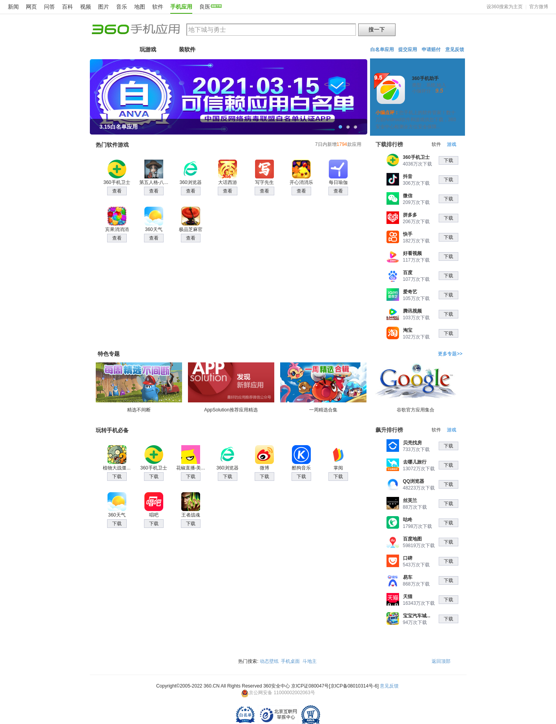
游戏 (451, 144)
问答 (49, 7)
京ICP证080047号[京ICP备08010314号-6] (335, 686)
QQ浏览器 (414, 481)
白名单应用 (382, 49)
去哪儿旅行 (415, 462)
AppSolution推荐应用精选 (231, 387)
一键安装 (429, 102)
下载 (448, 160)
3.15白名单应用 (119, 127)
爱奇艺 (410, 292)
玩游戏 (148, 49)
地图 (139, 7)
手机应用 (181, 7)
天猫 (407, 596)
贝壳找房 (412, 443)
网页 (31, 7)
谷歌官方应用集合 (415, 387)
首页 (108, 49)
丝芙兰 (410, 500)
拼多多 (410, 215)
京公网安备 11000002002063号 (278, 692)
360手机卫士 (416, 157)
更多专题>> (450, 354)
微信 (407, 195)
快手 (407, 234)
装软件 (187, 49)
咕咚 (407, 519)
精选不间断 (139, 387)
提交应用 (407, 49)
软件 (157, 7)
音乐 (121, 7)
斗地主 (310, 661)
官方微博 (538, 6)
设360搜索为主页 (505, 6)
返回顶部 (441, 661)
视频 (85, 7)
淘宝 (407, 330)
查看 (117, 191)
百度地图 (412, 539)
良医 (204, 7)
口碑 (407, 558)
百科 (67, 7)
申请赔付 (431, 49)
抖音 (407, 176)
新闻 (13, 7)
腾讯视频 (412, 311)
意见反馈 (454, 49)
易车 (407, 577)
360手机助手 (425, 78)
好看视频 (412, 253)
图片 (103, 7)
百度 (407, 272)
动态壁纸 (269, 661)
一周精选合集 (323, 387)
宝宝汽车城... (416, 615)
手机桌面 (290, 661)
